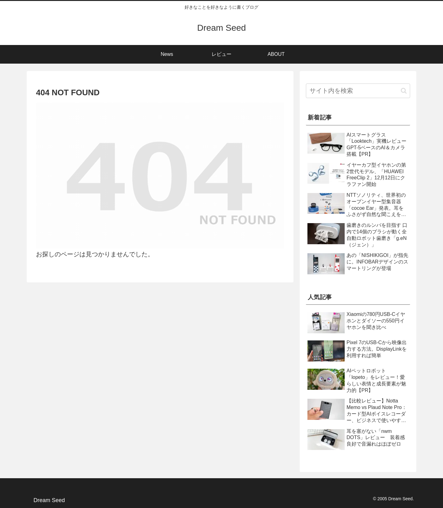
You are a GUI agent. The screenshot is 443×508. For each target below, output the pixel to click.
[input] (358, 90)
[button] (403, 90)
